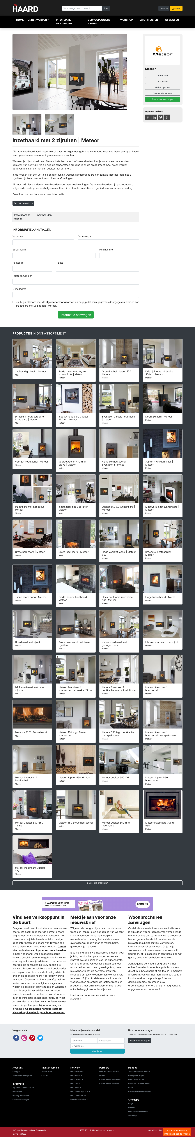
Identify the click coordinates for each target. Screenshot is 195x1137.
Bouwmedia (41, 1130)
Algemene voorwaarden (23, 1088)
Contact (45, 1075)
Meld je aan (97, 1051)
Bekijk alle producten (97, 883)
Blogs (130, 1103)
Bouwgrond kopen (136, 1075)
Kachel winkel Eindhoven (110, 1079)
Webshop (126, 19)
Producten (163, 81)
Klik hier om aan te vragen (177, 1132)
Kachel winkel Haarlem (109, 1083)
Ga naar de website (162, 93)
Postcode (17, 262)
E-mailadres (19, 288)
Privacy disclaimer (20, 1095)
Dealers (131, 1107)
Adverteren (46, 1071)
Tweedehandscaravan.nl (139, 1071)
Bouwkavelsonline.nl (79, 1099)
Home (20, 19)
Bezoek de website (23, 203)
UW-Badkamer (77, 1071)
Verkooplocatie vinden (99, 21)
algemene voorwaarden (60, 302)
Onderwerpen (37, 19)
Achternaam (85, 236)
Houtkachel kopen (136, 1079)
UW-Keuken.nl (76, 1079)
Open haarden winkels (138, 1111)
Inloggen (16, 1071)
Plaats (59, 262)
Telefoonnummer (22, 275)
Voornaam (18, 236)
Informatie (163, 75)
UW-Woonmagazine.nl (80, 1091)
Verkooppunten (162, 87)
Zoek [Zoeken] (106, 8)
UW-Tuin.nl (75, 1083)
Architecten (149, 19)
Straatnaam (19, 249)
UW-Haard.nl (76, 1075)
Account (164, 8)
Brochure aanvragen (140, 1040)
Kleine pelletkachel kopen (139, 1091)
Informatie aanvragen (64, 21)
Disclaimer (17, 1091)
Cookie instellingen (20, 1099)
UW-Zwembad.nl (78, 1095)
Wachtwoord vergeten (22, 1075)
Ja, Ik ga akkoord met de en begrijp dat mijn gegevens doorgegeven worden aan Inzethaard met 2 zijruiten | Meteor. (77, 303)
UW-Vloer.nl (75, 1087)
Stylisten (172, 19)
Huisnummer (106, 249)
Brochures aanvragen (162, 99)
